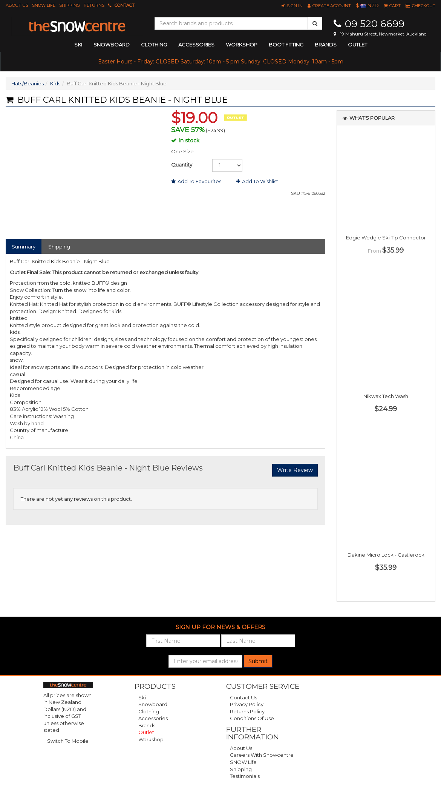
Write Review (295, 470)
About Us (17, 5)
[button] (292, 5)
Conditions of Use (252, 718)
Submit (258, 661)
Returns (94, 5)
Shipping (69, 5)
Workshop (241, 45)
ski (78, 45)
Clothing (148, 711)
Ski (142, 697)
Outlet (357, 45)
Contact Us (243, 697)
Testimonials (245, 776)
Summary (23, 247)
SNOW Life (43, 5)
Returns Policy (247, 711)
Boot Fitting (286, 45)
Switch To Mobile (68, 741)
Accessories (153, 718)
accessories (196, 45)
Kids (55, 83)
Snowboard (152, 704)
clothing (154, 45)
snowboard (111, 45)
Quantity (181, 165)
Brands (326, 45)
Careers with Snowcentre (262, 755)
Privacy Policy (246, 704)
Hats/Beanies (27, 83)
